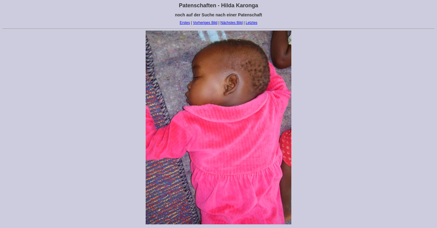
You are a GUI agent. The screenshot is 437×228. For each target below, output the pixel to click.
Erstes (185, 23)
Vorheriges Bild (205, 23)
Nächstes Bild (231, 23)
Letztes (251, 23)
